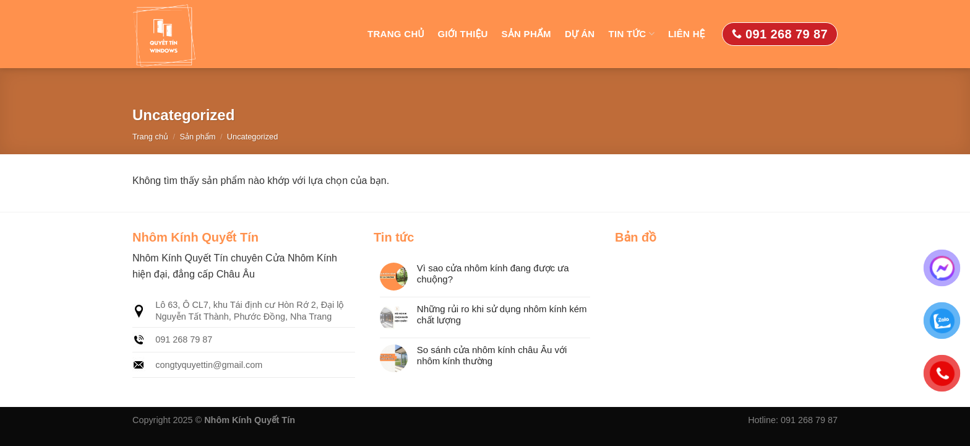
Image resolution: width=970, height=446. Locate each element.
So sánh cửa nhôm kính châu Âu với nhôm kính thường (492, 355)
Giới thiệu (463, 33)
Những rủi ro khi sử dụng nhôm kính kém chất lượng (502, 314)
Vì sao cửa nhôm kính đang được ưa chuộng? (493, 273)
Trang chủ (395, 33)
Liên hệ (686, 33)
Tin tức (632, 34)
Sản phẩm (526, 33)
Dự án (580, 33)
